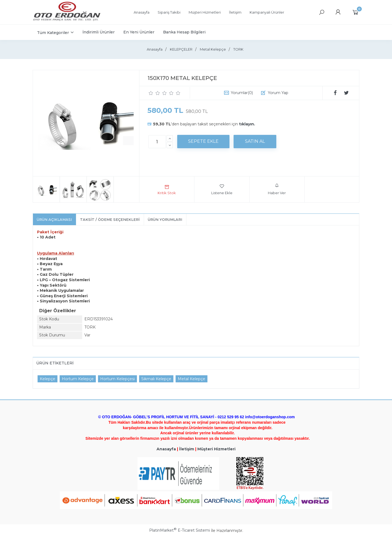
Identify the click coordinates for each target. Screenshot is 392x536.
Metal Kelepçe (191, 378)
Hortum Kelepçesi (117, 378)
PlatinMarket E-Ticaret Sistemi (179, 530)
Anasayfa (166, 449)
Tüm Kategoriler (53, 32)
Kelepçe (47, 378)
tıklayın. (247, 124)
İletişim (186, 449)
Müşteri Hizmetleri (216, 449)
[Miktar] (157, 141)
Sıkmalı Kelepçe (156, 378)
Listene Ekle (221, 189)
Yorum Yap (278, 92)
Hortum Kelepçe (78, 378)
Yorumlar (242, 92)
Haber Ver (277, 189)
